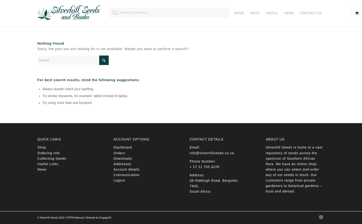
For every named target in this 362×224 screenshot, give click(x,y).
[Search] (73, 60)
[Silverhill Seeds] (69, 13)
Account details (126, 169)
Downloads (122, 158)
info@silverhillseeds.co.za (212, 153)
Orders (119, 153)
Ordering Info (49, 153)
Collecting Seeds (52, 158)
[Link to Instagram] (321, 218)
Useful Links (48, 164)
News (42, 169)
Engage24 (105, 217)
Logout (119, 180)
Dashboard (122, 147)
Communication (126, 175)
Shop (42, 147)
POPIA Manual (75, 217)
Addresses (122, 164)
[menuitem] (239, 13)
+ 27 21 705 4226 (204, 167)
